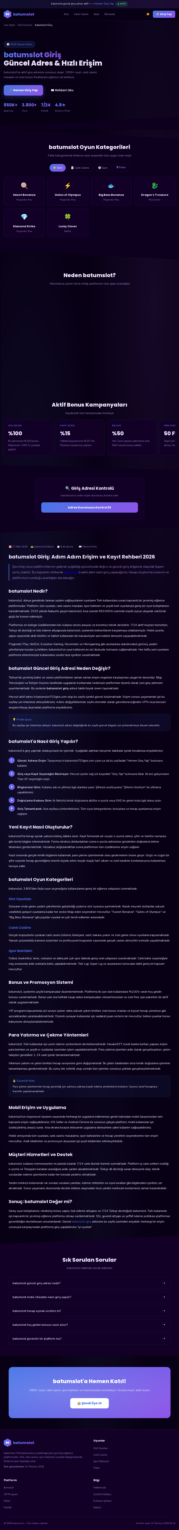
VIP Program (11, 1494)
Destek (7, 1507)
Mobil (7, 1501)
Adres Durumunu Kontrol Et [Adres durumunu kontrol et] (89, 508)
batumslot (71, 572)
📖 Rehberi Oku (62, 90)
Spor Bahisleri (101, 1461)
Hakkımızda (99, 1488)
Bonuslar (110, 14)
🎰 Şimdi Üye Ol (89, 1403)
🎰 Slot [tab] (56, 168)
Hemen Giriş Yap (104, 3)
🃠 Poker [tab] (122, 167)
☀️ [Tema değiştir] (148, 14)
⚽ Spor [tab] (103, 168)
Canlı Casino (81, 14)
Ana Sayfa (9, 25)
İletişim (97, 1507)
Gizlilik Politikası (102, 1494)
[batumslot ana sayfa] (19, 14)
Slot (66, 14)
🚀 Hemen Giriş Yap (23, 90)
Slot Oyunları (25, 25)
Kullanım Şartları (102, 1501)
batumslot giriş (81, 1222)
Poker (96, 1468)
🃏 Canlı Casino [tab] (79, 168)
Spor (96, 14)
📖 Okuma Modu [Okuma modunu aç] (88, 547)
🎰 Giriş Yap (164, 14)
